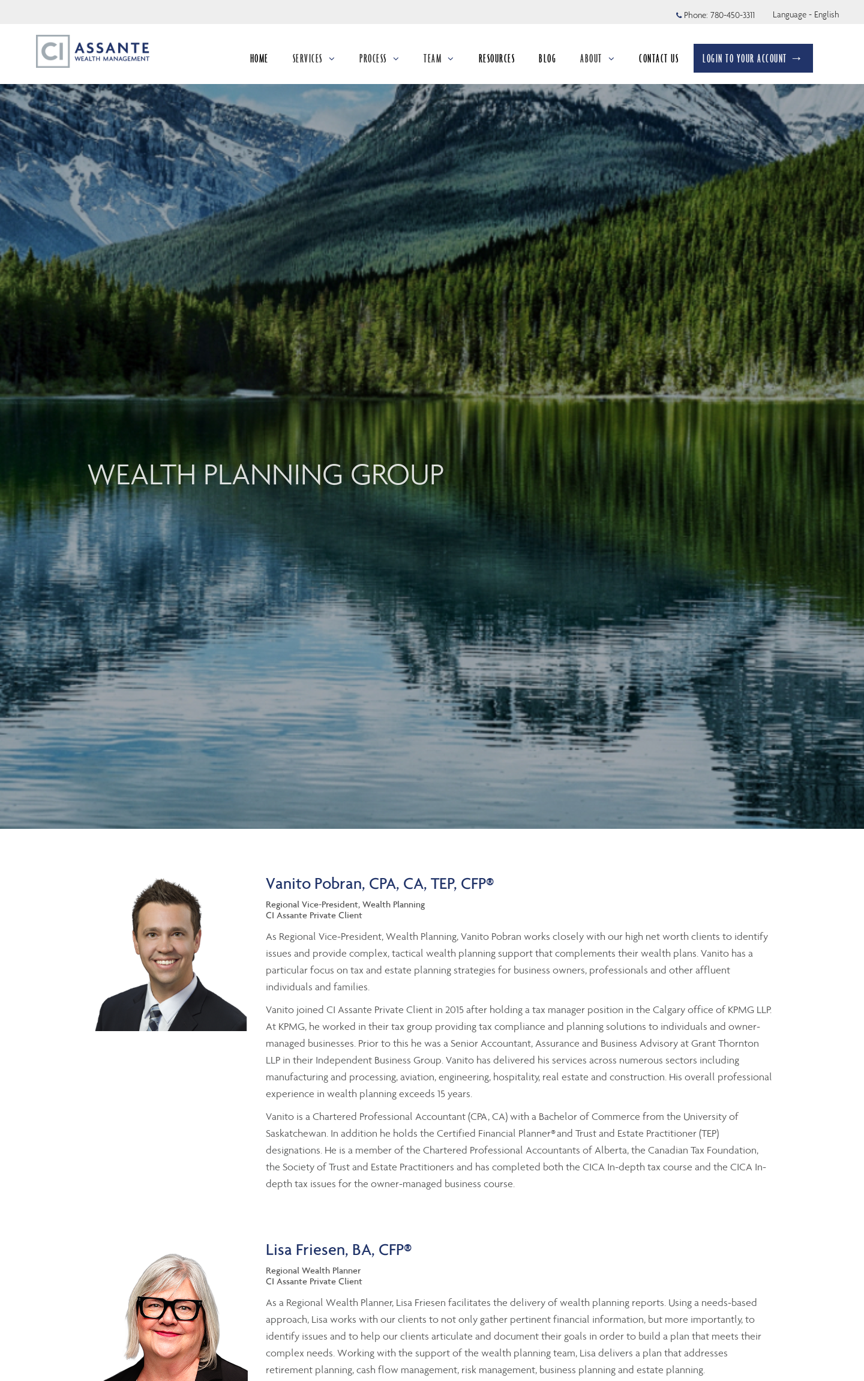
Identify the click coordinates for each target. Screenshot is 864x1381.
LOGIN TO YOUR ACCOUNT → (753, 58)
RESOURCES (497, 58)
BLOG (547, 58)
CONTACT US (659, 58)
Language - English (806, 14)
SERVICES (314, 58)
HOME (259, 58)
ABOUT (597, 58)
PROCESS (379, 58)
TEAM (439, 58)
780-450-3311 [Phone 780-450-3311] (732, 15)
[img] (432, 414)
